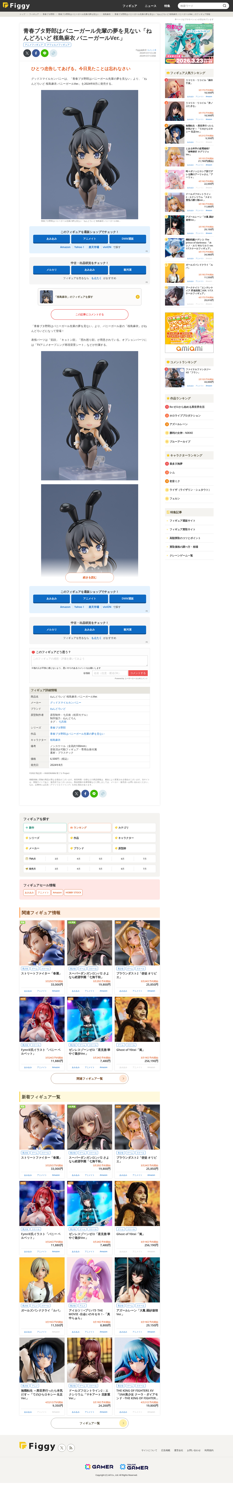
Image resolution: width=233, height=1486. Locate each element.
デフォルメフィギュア (58, 44)
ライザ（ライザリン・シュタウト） (190, 490)
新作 (29, 827)
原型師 (120, 848)
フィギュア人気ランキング (185, 73)
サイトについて (149, 1450)
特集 (167, 6)
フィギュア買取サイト (182, 529)
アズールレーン (179, 424)
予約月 (30, 858)
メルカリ (51, 269)
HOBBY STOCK (73, 892)
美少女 (25, 968)
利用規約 (209, 1450)
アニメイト (89, 238)
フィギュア (129, 6)
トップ (22, 14)
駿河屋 (128, 269)
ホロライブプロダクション (185, 415)
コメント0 (151, 50)
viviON (107, 247)
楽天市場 (94, 247)
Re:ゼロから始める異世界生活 (187, 407)
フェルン (175, 498)
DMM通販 (127, 238)
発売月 (30, 868)
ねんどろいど (58, 708)
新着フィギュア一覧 (41, 1097)
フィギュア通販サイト (182, 520)
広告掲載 (165, 1450)
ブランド (77, 848)
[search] (224, 6)
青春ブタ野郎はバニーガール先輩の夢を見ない (78, 14)
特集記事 (174, 512)
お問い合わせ (194, 1450)
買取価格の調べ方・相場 (184, 547)
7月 (145, 858)
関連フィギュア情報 (41, 912)
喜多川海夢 (176, 463)
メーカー (32, 848)
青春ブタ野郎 (48, 14)
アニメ (35, 1305)
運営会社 (178, 1450)
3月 (56, 858)
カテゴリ (122, 827)
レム (172, 472)
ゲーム (35, 968)
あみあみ (51, 238)
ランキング (78, 827)
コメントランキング (181, 362)
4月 (78, 858)
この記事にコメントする (89, 314)
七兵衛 (63, 721)
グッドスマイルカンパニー (65, 702)
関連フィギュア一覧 (90, 1078)
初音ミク (175, 481)
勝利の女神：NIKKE (181, 433)
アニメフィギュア (34, 44)
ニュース (150, 6)
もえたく (96, 278)
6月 (122, 858)
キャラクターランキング (184, 455)
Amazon (65, 247)
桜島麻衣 (107, 14)
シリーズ (32, 838)
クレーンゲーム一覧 (181, 555)
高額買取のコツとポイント (185, 538)
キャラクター (124, 838)
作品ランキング (178, 398)
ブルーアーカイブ (180, 441)
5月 (100, 858)
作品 (74, 838)
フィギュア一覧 (89, 1423)
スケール (45, 968)
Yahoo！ (79, 247)
